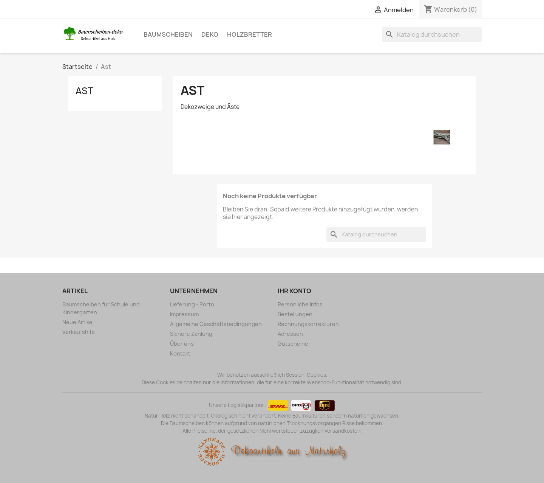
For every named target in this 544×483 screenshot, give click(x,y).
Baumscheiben (168, 34)
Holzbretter (249, 34)
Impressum (184, 314)
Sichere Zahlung (191, 333)
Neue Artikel (78, 322)
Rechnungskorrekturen (308, 324)
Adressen (290, 333)
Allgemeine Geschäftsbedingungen (216, 324)
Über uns (182, 343)
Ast (84, 90)
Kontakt (180, 353)
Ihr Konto (294, 291)
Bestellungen (295, 314)
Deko (209, 34)
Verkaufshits (78, 331)
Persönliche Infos (300, 304)
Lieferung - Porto (192, 304)
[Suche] (432, 34)
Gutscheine (293, 343)
